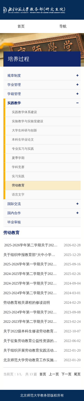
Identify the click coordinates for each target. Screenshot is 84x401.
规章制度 (42, 75)
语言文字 (18, 194)
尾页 (77, 374)
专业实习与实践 (23, 148)
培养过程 (18, 59)
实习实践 (18, 176)
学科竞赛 (18, 167)
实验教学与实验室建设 (27, 121)
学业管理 (42, 84)
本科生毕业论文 (23, 139)
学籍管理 (42, 93)
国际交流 (42, 203)
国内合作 (42, 213)
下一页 (66, 374)
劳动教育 (18, 185)
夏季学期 (18, 158)
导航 (63, 26)
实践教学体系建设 (24, 112)
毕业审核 (14, 222)
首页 (21, 26)
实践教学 (42, 103)
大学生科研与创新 (24, 130)
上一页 (54, 374)
